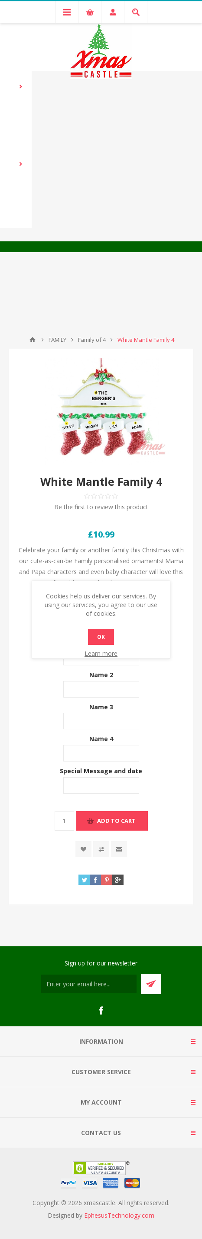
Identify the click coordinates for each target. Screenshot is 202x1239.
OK (101, 637)
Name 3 (101, 706)
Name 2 (101, 675)
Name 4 (101, 739)
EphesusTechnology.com (119, 1215)
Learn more (101, 653)
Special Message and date (101, 771)
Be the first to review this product (101, 507)
